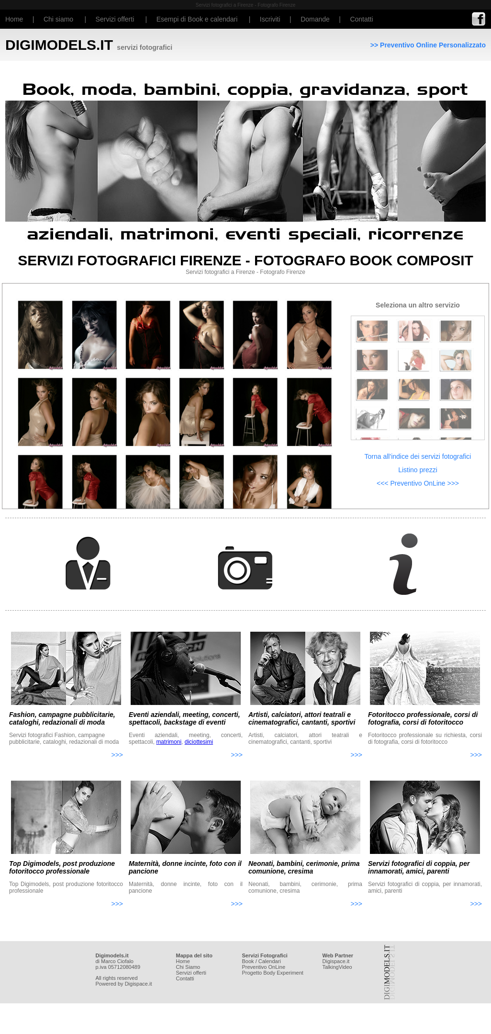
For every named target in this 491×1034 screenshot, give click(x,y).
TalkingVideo (337, 967)
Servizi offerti (115, 19)
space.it (340, 961)
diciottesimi (199, 742)
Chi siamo (58, 19)
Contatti (361, 19)
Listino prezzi (417, 470)
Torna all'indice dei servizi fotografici (418, 456)
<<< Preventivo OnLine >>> (418, 483)
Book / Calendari (261, 961)
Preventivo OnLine (264, 967)
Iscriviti (270, 19)
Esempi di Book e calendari (197, 19)
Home (14, 19)
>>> (117, 755)
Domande (315, 19)
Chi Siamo (188, 967)
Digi (327, 961)
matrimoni (168, 742)
